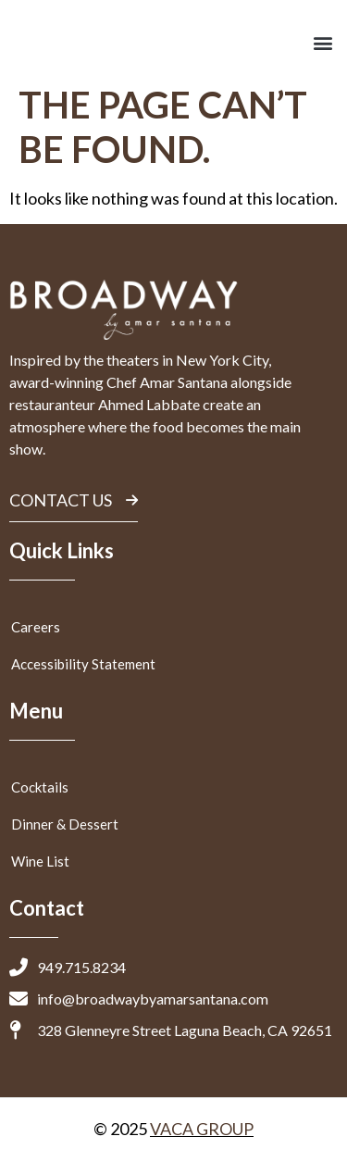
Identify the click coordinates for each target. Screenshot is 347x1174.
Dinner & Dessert (64, 824)
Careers (35, 626)
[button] (322, 42)
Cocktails (39, 787)
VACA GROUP (202, 1128)
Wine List (40, 861)
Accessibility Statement (83, 664)
